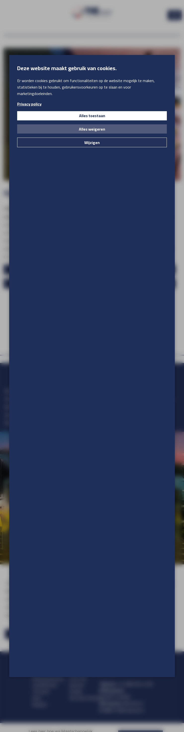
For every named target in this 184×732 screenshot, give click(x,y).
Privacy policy (29, 104)
